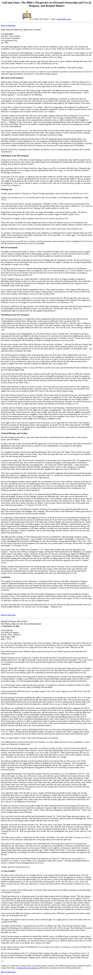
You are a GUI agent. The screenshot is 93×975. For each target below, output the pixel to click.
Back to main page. (8, 25)
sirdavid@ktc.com (64, 19)
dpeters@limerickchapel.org (28, 968)
